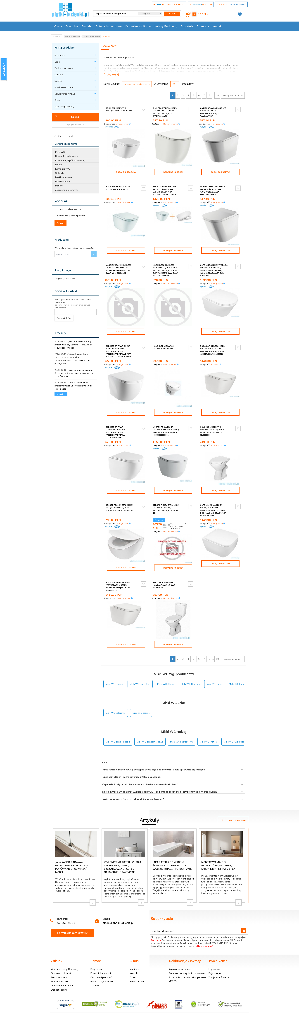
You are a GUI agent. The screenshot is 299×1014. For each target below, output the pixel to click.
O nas (133, 977)
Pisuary (59, 185)
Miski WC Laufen (114, 684)
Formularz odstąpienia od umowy (187, 973)
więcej (61, 394)
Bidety (58, 164)
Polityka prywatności (101, 981)
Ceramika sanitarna (138, 26)
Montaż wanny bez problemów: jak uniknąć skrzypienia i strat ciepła (73, 385)
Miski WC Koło (236, 684)
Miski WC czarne (141, 712)
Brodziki (86, 26)
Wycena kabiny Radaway (65, 969)
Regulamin (156, 940)
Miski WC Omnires (190, 684)
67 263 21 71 (66, 923)
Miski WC (60, 152)
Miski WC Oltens (165, 684)
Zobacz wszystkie (233, 820)
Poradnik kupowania (101, 973)
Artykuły (60, 333)
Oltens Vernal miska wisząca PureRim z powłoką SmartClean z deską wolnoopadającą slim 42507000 (213, 510)
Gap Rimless (116, 71)
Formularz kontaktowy (72, 933)
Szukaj (67, 117)
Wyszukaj (61, 201)
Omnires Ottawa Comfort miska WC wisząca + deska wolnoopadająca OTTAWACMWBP (115, 432)
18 (217, 95)
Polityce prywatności (204, 946)
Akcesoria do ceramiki (66, 189)
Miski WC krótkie (208, 741)
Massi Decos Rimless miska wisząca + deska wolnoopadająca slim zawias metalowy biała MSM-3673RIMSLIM (165, 270)
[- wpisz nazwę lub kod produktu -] (114, 13)
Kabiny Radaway (165, 26)
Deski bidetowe (63, 181)
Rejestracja (214, 973)
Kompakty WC (62, 168)
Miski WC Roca (214, 684)
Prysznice (71, 26)
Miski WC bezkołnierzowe (150, 741)
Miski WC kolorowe (116, 712)
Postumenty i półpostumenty (70, 160)
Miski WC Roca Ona (140, 684)
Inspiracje (135, 969)
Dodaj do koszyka (126, 172)
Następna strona (233, 95)
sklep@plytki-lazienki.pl (118, 923)
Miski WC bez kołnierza (118, 741)
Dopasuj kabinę (59, 989)
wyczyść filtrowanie (75, 124)
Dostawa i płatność (61, 973)
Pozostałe (187, 26)
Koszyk (217, 26)
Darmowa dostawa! (62, 985)
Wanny (57, 26)
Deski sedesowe (63, 177)
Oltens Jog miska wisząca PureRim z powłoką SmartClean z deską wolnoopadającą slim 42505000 (214, 270)
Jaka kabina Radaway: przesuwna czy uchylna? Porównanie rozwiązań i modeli (74, 344)
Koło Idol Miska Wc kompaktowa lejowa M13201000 (164, 585)
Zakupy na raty (59, 977)
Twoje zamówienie (218, 977)
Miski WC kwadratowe (235, 741)
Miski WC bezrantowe (181, 741)
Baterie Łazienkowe (109, 26)
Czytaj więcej (111, 74)
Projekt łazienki (138, 981)
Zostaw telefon (64, 318)
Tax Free (95, 985)
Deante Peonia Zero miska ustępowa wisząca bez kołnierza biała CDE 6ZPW (119, 507)
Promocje (203, 26)
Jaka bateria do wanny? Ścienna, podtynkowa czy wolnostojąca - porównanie (75, 373)
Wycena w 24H (59, 981)
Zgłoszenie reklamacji (180, 969)
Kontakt (134, 973)
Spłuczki (59, 173)
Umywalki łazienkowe (66, 156)
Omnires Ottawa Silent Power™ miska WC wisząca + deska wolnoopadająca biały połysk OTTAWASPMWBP (118, 351)
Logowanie (214, 969)
